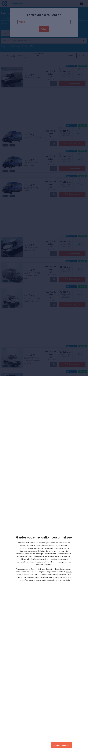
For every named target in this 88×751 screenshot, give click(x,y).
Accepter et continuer (62, 745)
